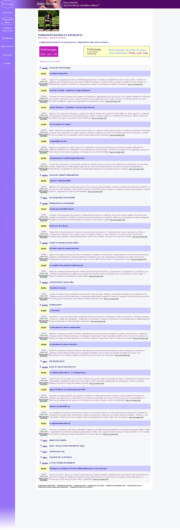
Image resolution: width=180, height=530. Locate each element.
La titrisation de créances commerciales (64, 327)
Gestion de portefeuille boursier (61, 209)
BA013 (43, 209)
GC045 (43, 124)
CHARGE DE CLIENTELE (60, 457)
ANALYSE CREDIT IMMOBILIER (64, 175)
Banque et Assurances (58, 37)
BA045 (43, 248)
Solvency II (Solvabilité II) (59, 406)
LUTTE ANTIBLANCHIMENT (62, 463)
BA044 (43, 468)
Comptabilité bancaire (58, 141)
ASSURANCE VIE (57, 451)
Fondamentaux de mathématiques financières (67, 158)
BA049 (43, 226)
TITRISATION (55, 305)
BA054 (43, 181)
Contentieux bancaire (57, 288)
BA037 (43, 406)
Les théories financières (58, 73)
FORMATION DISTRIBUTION (116, 485)
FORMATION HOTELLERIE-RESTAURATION (53, 487)
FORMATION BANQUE (64, 485)
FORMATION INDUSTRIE (46, 485)
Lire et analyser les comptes (60, 124)
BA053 (43, 288)
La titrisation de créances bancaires (63, 344)
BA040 (43, 310)
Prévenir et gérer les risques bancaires (64, 248)
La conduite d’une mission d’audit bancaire (66, 265)
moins (44, 68)
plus (45, 198)
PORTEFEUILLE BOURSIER (61, 203)
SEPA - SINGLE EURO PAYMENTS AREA (67, 446)
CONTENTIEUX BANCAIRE (61, 282)
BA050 (43, 141)
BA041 (43, 73)
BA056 (43, 158)
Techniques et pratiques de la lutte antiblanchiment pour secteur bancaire (78, 468)
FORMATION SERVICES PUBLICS (81, 487)
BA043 (43, 372)
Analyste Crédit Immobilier (60, 181)
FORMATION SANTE (134, 485)
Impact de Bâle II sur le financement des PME (67, 389)
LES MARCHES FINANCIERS (62, 198)
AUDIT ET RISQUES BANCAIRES (63, 243)
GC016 (43, 90)
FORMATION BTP (80, 485)
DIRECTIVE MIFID (57, 440)
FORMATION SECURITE (96, 485)
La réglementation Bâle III (59, 423)
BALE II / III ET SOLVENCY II (62, 367)
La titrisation (54, 310)
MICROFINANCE (57, 361)
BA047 (43, 327)
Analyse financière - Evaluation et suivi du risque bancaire (72, 107)
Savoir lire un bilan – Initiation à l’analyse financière (70, 90)
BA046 (43, 265)
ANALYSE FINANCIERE (59, 68)
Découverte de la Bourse (58, 226)
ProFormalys (43, 37)
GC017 (43, 107)
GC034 (43, 389)
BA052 (43, 423)
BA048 (43, 344)
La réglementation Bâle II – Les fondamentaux (67, 372)
